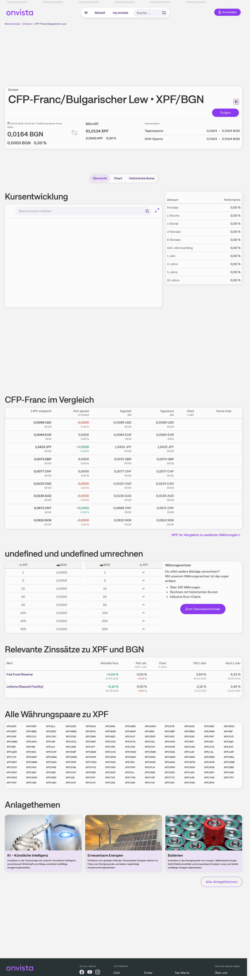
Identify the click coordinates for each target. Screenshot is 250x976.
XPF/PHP (130, 767)
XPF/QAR (12, 751)
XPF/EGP (31, 726)
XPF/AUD (189, 726)
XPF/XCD (12, 767)
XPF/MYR (91, 757)
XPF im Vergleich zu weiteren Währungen (207, 535)
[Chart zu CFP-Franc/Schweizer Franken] (190, 472)
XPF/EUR (189, 736)
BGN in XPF (92, 123)
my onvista (120, 13)
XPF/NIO (130, 762)
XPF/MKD (170, 757)
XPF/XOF (11, 736)
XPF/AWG (150, 726)
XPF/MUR (150, 757)
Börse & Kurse (12, 23)
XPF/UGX (31, 782)
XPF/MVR (110, 757)
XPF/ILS (50, 746)
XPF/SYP (90, 777)
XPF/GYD (110, 741)
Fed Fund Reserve (20, 674)
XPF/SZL (70, 777)
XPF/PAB (51, 767)
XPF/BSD (209, 726)
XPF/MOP (31, 757)
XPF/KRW (31, 777)
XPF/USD (130, 782)
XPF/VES (169, 782)
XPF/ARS (110, 726)
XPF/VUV (150, 782)
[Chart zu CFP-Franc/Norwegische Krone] (190, 521)
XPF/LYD (11, 757)
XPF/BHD (229, 726)
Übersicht (100, 178)
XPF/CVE (209, 746)
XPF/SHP (209, 772)
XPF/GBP (170, 731)
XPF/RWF (170, 767)
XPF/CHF (71, 772)
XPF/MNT (12, 762)
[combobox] (83, 211)
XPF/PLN (150, 767)
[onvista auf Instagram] (97, 973)
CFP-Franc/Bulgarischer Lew (50, 23)
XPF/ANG (170, 762)
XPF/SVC (170, 736)
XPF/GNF (91, 741)
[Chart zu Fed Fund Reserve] (163, 676)
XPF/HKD (170, 741)
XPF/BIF (228, 731)
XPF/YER (110, 746)
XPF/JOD (130, 746)
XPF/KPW (189, 762)
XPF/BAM (91, 751)
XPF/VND (189, 782)
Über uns (221, 973)
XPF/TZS (110, 777)
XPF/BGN (209, 731)
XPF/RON (189, 767)
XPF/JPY (90, 746)
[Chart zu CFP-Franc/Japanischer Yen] (190, 448)
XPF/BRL (150, 731)
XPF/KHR (170, 746)
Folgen (225, 113)
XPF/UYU (90, 782)
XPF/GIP (50, 741)
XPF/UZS (110, 782)
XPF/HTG (130, 741)
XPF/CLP (31, 736)
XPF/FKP (209, 736)
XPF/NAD (51, 762)
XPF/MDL (229, 757)
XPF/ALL (51, 726)
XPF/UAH (51, 782)
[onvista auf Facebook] (81, 973)
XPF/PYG (91, 767)
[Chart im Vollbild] (157, 210)
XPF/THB (130, 777)
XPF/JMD (71, 746)
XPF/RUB (209, 767)
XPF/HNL (150, 741)
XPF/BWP (130, 731)
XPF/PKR (31, 767)
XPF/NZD (110, 762)
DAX (116, 973)
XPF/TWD (91, 762)
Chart (118, 178)
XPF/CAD (189, 746)
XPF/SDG (12, 777)
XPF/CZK (189, 777)
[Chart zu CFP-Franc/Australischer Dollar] (190, 497)
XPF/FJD (229, 736)
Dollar (148, 973)
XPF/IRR (11, 746)
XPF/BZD (51, 731)
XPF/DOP (150, 736)
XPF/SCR (110, 772)
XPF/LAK (189, 751)
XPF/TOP (150, 777)
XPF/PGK (71, 767)
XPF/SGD (150, 772)
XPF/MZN (189, 757)
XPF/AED (110, 736)
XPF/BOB (110, 731)
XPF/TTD (170, 777)
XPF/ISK (30, 746)
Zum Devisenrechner (203, 609)
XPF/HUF (71, 782)
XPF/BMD (71, 731)
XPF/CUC (110, 751)
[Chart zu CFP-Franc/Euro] (190, 436)
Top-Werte (182, 973)
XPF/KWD (130, 751)
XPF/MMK (31, 762)
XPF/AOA (91, 726)
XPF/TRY (229, 777)
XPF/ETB (169, 726)
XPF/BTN (91, 731)
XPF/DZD (71, 726)
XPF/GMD (12, 741)
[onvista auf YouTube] (89, 973)
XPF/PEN (110, 767)
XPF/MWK (71, 757)
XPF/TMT (12, 782)
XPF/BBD (31, 731)
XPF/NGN (150, 762)
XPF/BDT (12, 731)
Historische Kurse (142, 178)
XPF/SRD (51, 777)
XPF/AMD (130, 726)
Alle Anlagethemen (221, 881)
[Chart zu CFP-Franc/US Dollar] (190, 423)
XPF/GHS (31, 741)
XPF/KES (31, 751)
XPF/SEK (51, 772)
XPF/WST (12, 772)
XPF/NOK (209, 762)
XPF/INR (189, 741)
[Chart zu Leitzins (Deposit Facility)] (163, 688)
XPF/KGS (170, 751)
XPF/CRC (71, 736)
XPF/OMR (229, 762)
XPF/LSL (209, 751)
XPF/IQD (228, 741)
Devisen (27, 23)
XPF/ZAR (229, 772)
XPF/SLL (130, 772)
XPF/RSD (91, 772)
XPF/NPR (71, 762)
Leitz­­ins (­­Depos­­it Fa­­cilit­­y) (25, 687)
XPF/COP (51, 751)
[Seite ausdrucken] (236, 101)
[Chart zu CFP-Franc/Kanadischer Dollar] (190, 485)
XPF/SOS (170, 772)
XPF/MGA (51, 757)
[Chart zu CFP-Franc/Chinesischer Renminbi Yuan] (190, 509)
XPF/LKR (189, 772)
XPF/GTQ (71, 741)
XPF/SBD (229, 767)
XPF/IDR (208, 741)
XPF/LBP (229, 751)
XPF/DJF (130, 736)
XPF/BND (189, 731)
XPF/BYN (209, 782)
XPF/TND (209, 777)
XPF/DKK (91, 736)
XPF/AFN (11, 726)
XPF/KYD (150, 746)
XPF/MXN (209, 757)
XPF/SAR (31, 772)
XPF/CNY (51, 736)
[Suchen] (147, 211)
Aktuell (100, 13)
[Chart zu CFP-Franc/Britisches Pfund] (190, 460)
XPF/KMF (71, 751)
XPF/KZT (229, 746)
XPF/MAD (130, 757)
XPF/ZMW (150, 751)
